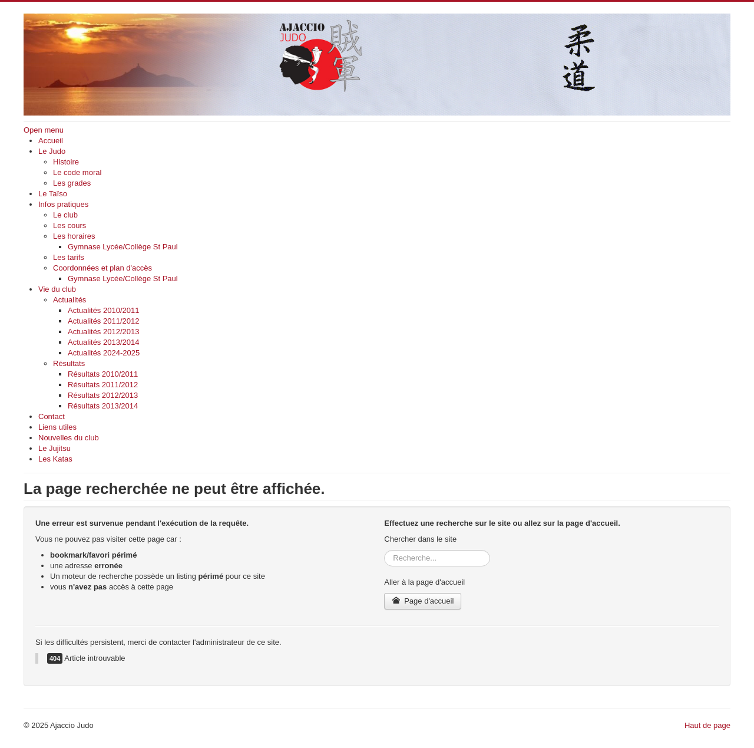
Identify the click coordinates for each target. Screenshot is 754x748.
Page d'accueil (423, 601)
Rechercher (384, 550)
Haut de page (707, 725)
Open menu (44, 130)
